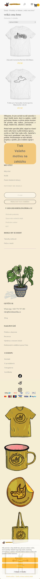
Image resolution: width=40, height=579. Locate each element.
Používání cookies (11, 222)
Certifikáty (8, 372)
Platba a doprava (10, 332)
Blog (6, 318)
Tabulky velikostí (10, 239)
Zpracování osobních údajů (14, 218)
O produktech (9, 363)
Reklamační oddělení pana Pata (16, 345)
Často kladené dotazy (12, 180)
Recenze (7, 336)
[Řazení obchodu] (22, 22)
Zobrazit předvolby (20, 572)
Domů (6, 10)
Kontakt (7, 359)
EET (7, 226)
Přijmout (20, 560)
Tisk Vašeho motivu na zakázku (20, 153)
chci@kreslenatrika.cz (12, 312)
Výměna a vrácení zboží (13, 341)
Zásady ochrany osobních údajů (24, 576)
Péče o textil (8, 243)
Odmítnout (20, 566)
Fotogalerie (8, 368)
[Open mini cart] (36, 5)
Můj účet (7, 171)
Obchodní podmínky (12, 214)
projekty (7, 140)
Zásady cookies (10, 576)
